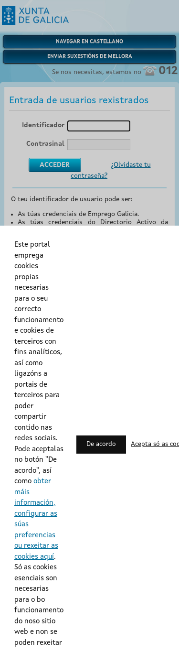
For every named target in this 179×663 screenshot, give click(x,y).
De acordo (101, 444)
